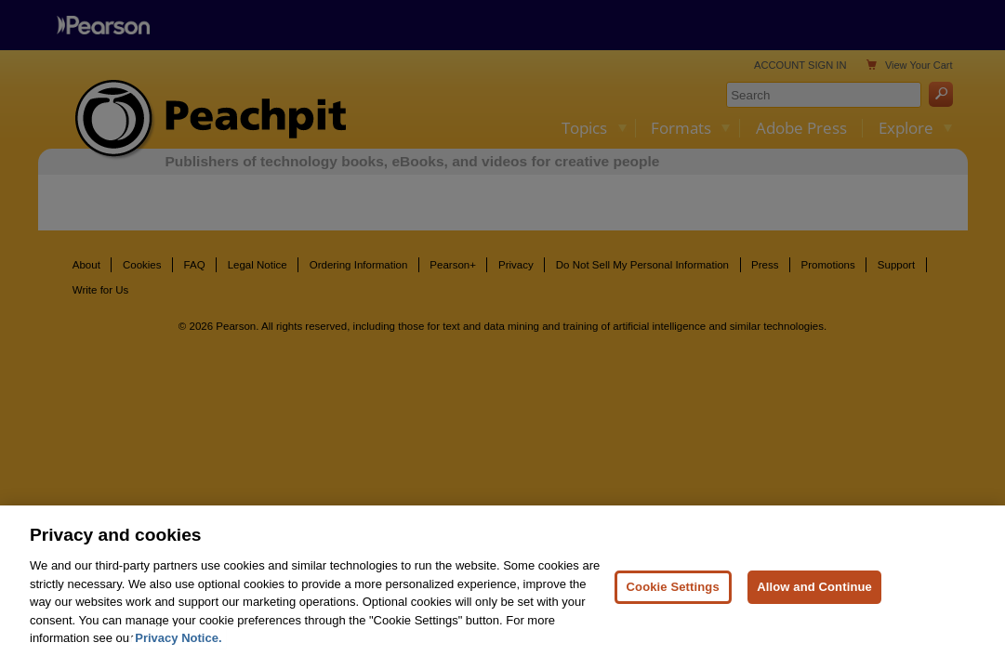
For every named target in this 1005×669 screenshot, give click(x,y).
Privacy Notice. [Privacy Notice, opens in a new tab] (178, 644)
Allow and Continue (814, 592)
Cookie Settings (673, 592)
